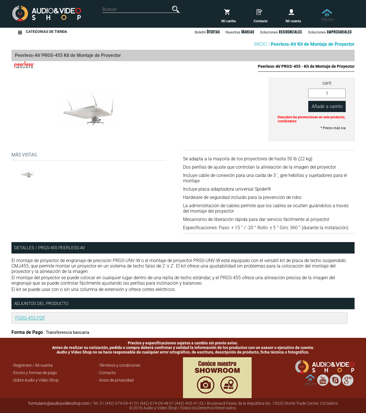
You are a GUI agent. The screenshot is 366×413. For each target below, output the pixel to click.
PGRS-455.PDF (30, 318)
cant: (327, 83)
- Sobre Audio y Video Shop (35, 380)
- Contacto (106, 372)
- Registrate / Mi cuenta (32, 365)
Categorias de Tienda (46, 32)
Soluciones (330, 31)
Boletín (207, 31)
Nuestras (240, 31)
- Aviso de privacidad (115, 380)
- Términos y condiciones (118, 365)
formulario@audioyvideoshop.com (58, 403)
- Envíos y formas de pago (34, 372)
